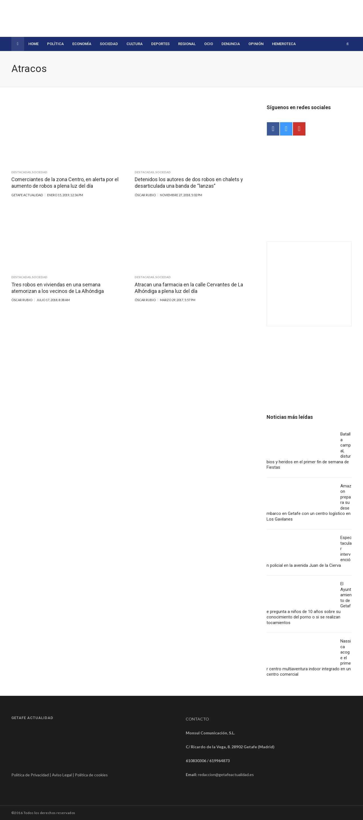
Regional (187, 44)
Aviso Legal (62, 774)
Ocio (208, 44)
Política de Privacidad (30, 774)
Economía (81, 44)
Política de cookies (91, 774)
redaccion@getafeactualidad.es (226, 774)
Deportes (160, 44)
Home (33, 44)
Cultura (134, 44)
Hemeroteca (284, 44)
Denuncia (230, 44)
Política (55, 44)
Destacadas (21, 172)
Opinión (255, 44)
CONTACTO (197, 719)
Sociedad (109, 44)
